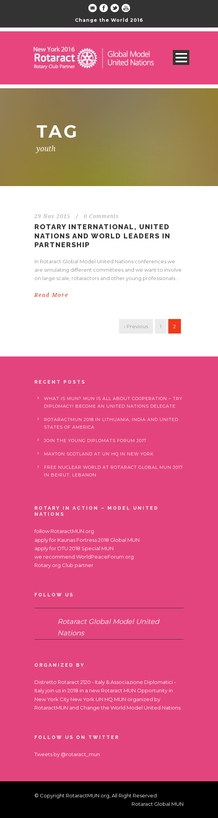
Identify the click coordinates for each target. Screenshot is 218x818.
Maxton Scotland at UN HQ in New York (99, 454)
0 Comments (101, 216)
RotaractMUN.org (72, 531)
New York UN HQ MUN (98, 699)
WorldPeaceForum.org (105, 557)
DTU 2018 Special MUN (85, 548)
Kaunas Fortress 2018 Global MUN (98, 540)
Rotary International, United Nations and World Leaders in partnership (102, 236)
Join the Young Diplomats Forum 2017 (95, 440)
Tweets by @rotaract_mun (67, 754)
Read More (51, 295)
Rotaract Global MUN (158, 804)
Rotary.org (47, 565)
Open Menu (181, 57)
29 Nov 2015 (52, 216)
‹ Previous (136, 326)
